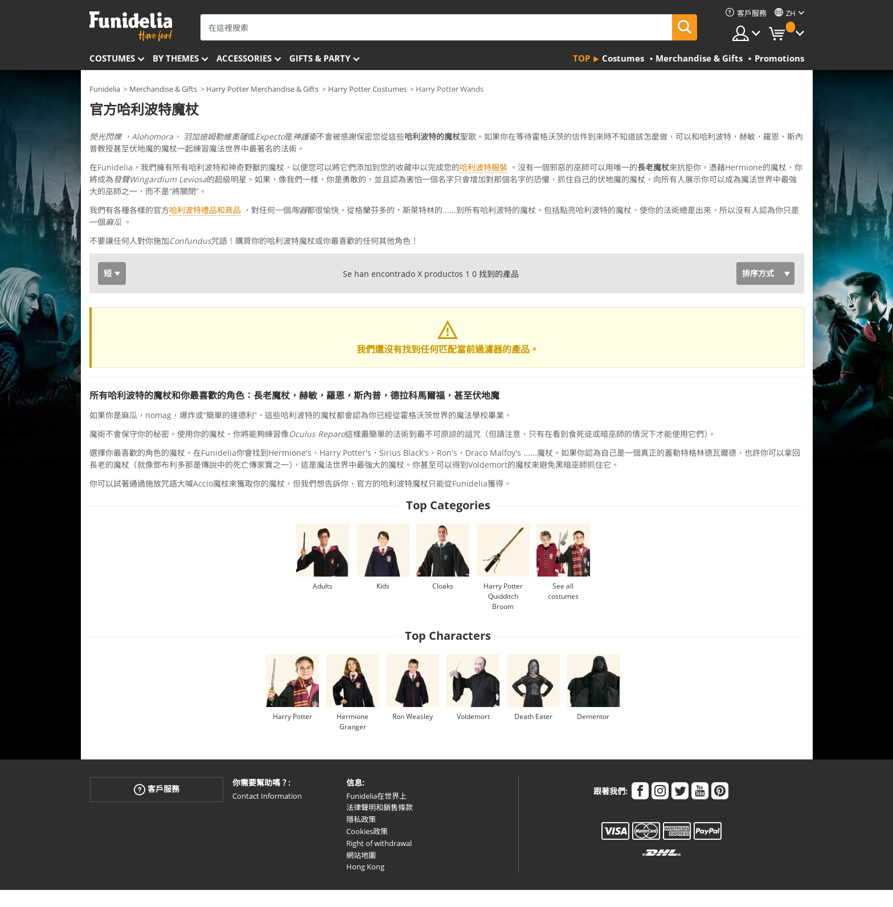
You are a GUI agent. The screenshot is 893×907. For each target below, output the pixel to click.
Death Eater (533, 669)
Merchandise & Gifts (163, 89)
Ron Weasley (412, 669)
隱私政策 (361, 772)
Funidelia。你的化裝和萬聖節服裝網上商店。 (130, 26)
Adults (323, 539)
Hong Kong (365, 819)
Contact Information (267, 748)
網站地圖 (361, 808)
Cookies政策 (367, 784)
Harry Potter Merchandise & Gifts (262, 89)
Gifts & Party (319, 58)
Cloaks (442, 539)
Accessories (244, 58)
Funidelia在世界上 (376, 748)
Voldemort (473, 669)
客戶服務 (156, 741)
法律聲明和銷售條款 (379, 760)
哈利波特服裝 (483, 167)
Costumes (112, 58)
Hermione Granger (352, 674)
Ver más (116, 192)
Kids (383, 539)
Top (581, 58)
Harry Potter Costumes (367, 89)
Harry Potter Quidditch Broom (503, 549)
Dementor (593, 669)
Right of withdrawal (379, 796)
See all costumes (563, 544)
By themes (176, 58)
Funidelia (104, 89)
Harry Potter (292, 669)
